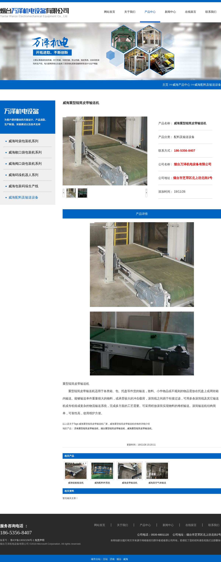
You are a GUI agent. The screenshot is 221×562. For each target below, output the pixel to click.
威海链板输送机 (76, 482)
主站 (105, 559)
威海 (125, 559)
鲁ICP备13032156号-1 (22, 540)
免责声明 (39, 540)
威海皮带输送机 (129, 482)
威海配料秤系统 (102, 482)
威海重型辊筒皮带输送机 (139, 428)
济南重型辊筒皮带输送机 (86, 428)
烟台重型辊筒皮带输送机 (113, 428)
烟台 (119, 559)
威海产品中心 (181, 84)
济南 (112, 559)
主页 (165, 84)
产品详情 (142, 213)
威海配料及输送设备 (207, 84)
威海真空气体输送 (157, 482)
